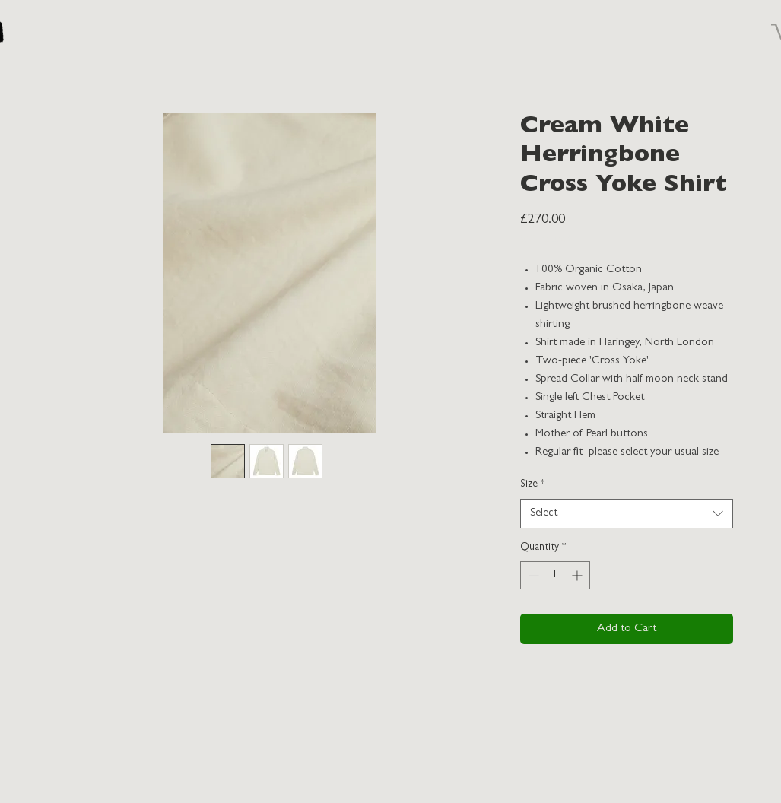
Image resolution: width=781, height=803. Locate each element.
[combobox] (626, 513)
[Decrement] (531, 575)
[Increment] (578, 575)
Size (532, 484)
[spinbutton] (555, 575)
